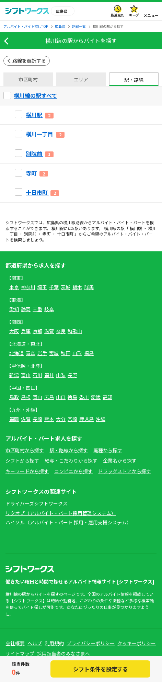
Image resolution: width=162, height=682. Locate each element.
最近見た (117, 15)
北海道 (16, 353)
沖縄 (100, 419)
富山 (26, 375)
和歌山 (75, 331)
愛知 (14, 309)
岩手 (42, 353)
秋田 (65, 353)
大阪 (14, 331)
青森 (30, 353)
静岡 (26, 309)
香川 (84, 397)
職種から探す (107, 450)
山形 (77, 353)
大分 (61, 419)
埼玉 (42, 287)
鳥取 (14, 397)
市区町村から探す (24, 450)
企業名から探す (120, 460)
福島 (89, 353)
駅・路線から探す (68, 450)
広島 (49, 397)
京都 (37, 331)
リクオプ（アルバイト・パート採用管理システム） (60, 513)
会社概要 (15, 643)
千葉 (54, 287)
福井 (49, 375)
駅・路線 (133, 79)
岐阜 (49, 309)
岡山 (37, 397)
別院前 (30, 234)
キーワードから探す (27, 471)
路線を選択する (29, 60)
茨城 (65, 287)
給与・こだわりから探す (71, 460)
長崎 (37, 419)
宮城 (54, 353)
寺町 (47, 234)
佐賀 (26, 419)
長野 (72, 375)
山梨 (61, 375)
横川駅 (136, 228)
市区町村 (28, 79)
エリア (81, 79)
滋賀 (49, 331)
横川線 (69, 222)
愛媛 (96, 397)
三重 (37, 309)
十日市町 (65, 234)
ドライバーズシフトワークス (36, 503)
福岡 (14, 419)
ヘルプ (34, 643)
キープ (134, 15)
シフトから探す (22, 460)
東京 (14, 287)
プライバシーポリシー (91, 643)
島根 (26, 397)
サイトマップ (19, 653)
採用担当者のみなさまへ (63, 653)
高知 (107, 397)
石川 (37, 375)
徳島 (72, 397)
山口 (61, 397)
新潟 (14, 375)
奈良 (61, 331)
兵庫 (26, 331)
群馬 (89, 287)
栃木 (77, 287)
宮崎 (72, 419)
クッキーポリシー (136, 643)
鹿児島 (86, 419)
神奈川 (28, 287)
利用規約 (54, 643)
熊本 (49, 419)
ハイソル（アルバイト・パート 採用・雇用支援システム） (68, 522)
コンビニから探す (73, 471)
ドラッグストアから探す (124, 471)
